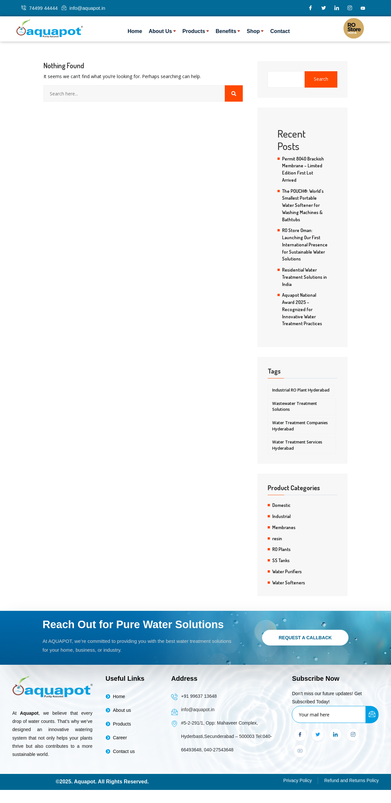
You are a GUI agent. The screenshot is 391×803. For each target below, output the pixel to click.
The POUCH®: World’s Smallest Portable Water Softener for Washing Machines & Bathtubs (303, 205)
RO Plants (281, 549)
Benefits (228, 31)
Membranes (283, 527)
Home (135, 31)
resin (277, 539)
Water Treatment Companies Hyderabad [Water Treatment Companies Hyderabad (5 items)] (300, 426)
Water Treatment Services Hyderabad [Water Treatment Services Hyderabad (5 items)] (297, 445)
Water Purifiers (287, 572)
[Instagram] (350, 8)
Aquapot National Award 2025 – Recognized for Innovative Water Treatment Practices (302, 309)
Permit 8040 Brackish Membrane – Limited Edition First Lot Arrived (303, 169)
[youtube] (363, 8)
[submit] (372, 715)
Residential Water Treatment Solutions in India (304, 277)
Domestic (281, 505)
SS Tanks (281, 560)
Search (321, 79)
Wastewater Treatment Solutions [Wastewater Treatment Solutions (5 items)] (294, 406)
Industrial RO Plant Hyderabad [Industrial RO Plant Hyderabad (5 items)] (300, 390)
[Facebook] (310, 8)
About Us (162, 31)
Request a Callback (305, 638)
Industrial (281, 516)
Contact (280, 31)
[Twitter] (324, 8)
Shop (255, 31)
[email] (329, 715)
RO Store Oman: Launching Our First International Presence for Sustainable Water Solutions (305, 244)
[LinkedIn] (337, 8)
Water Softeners (288, 583)
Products (196, 31)
